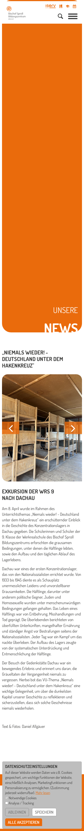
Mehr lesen (43, 792)
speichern (44, 812)
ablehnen (17, 812)
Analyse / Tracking (21, 803)
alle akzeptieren (23, 822)
